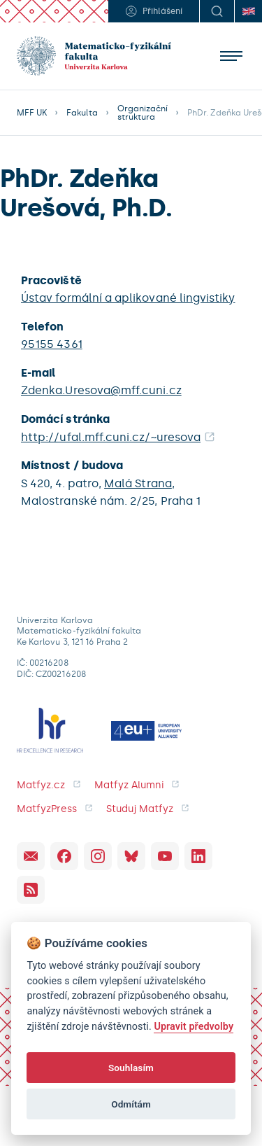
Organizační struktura (142, 112)
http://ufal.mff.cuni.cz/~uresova (111, 437)
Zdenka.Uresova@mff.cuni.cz (101, 390)
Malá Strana (138, 483)
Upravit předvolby (193, 1027)
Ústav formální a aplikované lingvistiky (128, 298)
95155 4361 (51, 344)
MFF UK (32, 113)
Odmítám (131, 1104)
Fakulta (81, 113)
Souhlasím (131, 1067)
